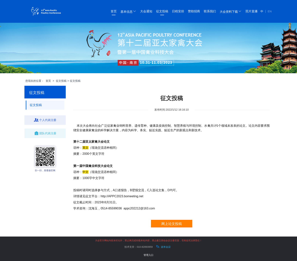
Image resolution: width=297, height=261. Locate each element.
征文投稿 (162, 11)
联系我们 (210, 11)
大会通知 (146, 11)
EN (270, 11)
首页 (114, 11)
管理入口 (148, 255)
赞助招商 (194, 11)
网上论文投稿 (171, 224)
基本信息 (128, 11)
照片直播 (251, 11)
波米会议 (163, 246)
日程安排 (178, 11)
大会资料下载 (231, 11)
